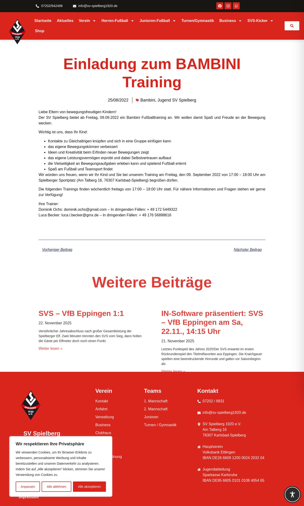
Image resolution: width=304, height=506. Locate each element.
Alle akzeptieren (89, 486)
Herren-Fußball (117, 21)
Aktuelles (65, 21)
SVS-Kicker (260, 21)
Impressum (29, 497)
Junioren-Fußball (158, 21)
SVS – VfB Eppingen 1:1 (81, 370)
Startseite (42, 21)
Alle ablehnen (56, 486)
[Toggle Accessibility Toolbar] (292, 494)
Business (230, 21)
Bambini (147, 100)
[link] (292, 25)
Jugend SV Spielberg (177, 100)
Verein (87, 21)
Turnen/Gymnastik (197, 21)
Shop (39, 31)
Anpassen (28, 486)
